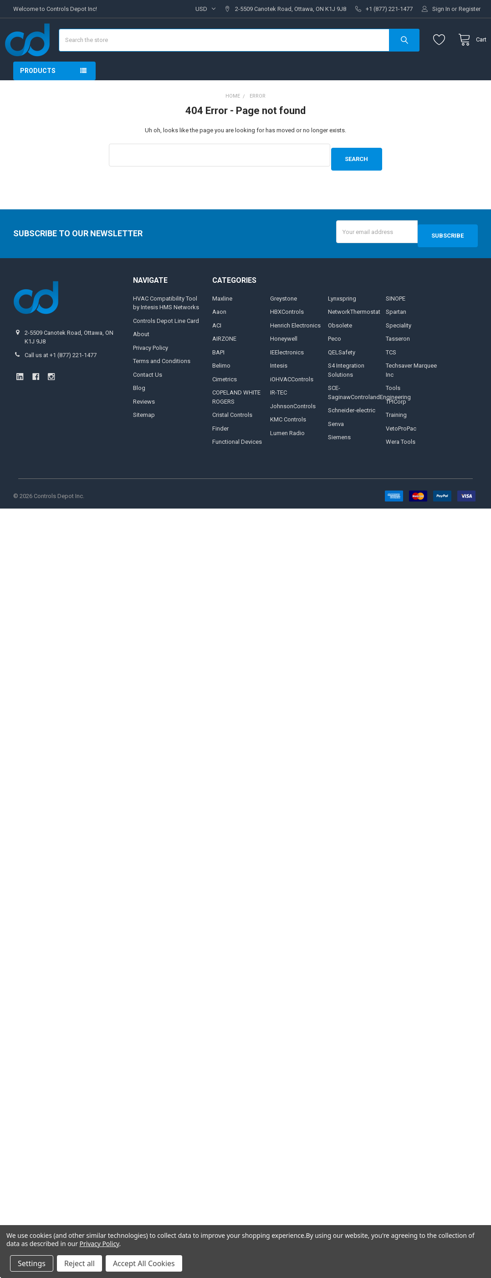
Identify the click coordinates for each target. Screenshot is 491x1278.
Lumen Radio (287, 452)
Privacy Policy (150, 367)
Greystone (283, 317)
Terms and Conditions (161, 380)
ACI (216, 344)
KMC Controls (288, 438)
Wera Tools (400, 460)
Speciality (398, 344)
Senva (336, 443)
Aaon (219, 330)
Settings (32, 1263)
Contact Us (147, 393)
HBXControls (287, 330)
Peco (334, 357)
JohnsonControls (293, 425)
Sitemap (144, 434)
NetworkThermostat (354, 330)
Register (470, 8)
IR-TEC (278, 411)
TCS (391, 371)
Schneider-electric (351, 429)
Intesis (278, 384)
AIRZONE (224, 357)
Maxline (222, 317)
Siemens (339, 456)
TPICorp (396, 420)
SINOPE (395, 317)
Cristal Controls (232, 434)
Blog (139, 407)
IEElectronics (287, 371)
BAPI (218, 371)
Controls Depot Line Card (166, 340)
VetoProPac (401, 447)
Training (396, 434)
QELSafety (341, 371)
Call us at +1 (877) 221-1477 (61, 374)
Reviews (144, 420)
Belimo (221, 384)
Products (38, 97)
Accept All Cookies (144, 1263)
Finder (220, 447)
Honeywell (283, 357)
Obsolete (340, 344)
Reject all (79, 1263)
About (141, 353)
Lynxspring (342, 317)
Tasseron (398, 357)
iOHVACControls (291, 398)
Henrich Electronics (295, 344)
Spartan (396, 330)
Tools (393, 407)
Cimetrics (224, 398)
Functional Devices (237, 460)
